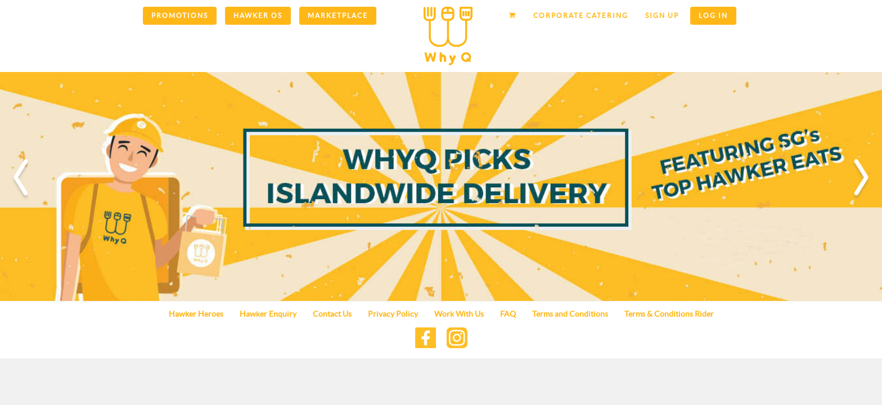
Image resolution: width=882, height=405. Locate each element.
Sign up (662, 15)
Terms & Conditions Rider (669, 313)
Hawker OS (257, 15)
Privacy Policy (393, 313)
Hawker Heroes (196, 313)
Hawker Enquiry (268, 313)
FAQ (508, 313)
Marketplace (338, 15)
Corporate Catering (580, 15)
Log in (713, 15)
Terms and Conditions (570, 313)
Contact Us (332, 313)
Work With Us (459, 313)
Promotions (179, 15)
